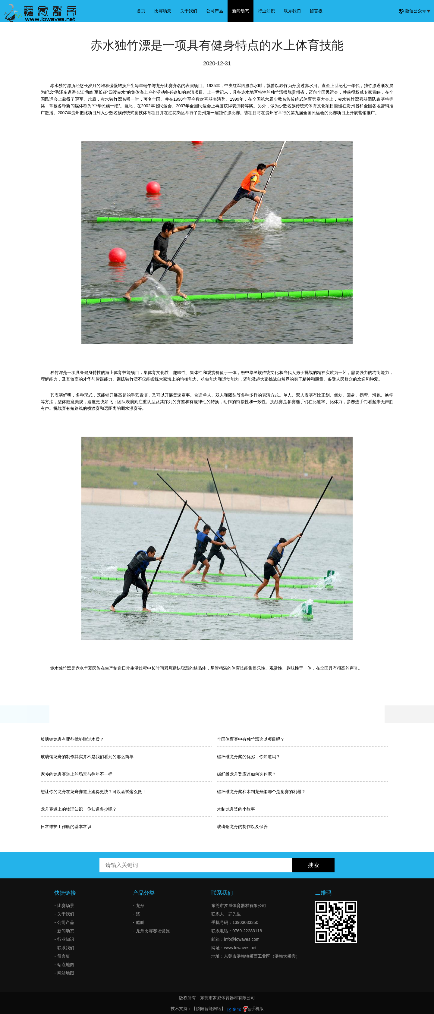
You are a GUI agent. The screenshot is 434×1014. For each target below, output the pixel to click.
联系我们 (292, 10)
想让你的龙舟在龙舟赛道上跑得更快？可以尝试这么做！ (93, 791)
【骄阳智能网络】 (208, 1008)
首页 (141, 10)
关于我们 (188, 10)
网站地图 (65, 973)
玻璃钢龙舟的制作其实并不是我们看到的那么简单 (87, 756)
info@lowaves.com (241, 939)
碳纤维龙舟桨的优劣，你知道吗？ (248, 756)
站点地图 (65, 964)
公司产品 (214, 10)
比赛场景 (162, 10)
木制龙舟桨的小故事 (236, 809)
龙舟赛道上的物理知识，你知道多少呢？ (79, 809)
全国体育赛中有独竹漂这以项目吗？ (251, 739)
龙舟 (140, 905)
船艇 (140, 922)
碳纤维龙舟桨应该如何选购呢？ (246, 774)
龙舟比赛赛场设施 (153, 930)
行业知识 (266, 10)
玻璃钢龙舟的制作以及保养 (242, 826)
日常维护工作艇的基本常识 (66, 826)
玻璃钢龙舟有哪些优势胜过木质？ (72, 739)
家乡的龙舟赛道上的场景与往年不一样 (76, 774)
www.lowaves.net (240, 947)
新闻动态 (240, 10)
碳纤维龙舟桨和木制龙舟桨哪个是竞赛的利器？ (261, 791)
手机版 (257, 1008)
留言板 (316, 10)
